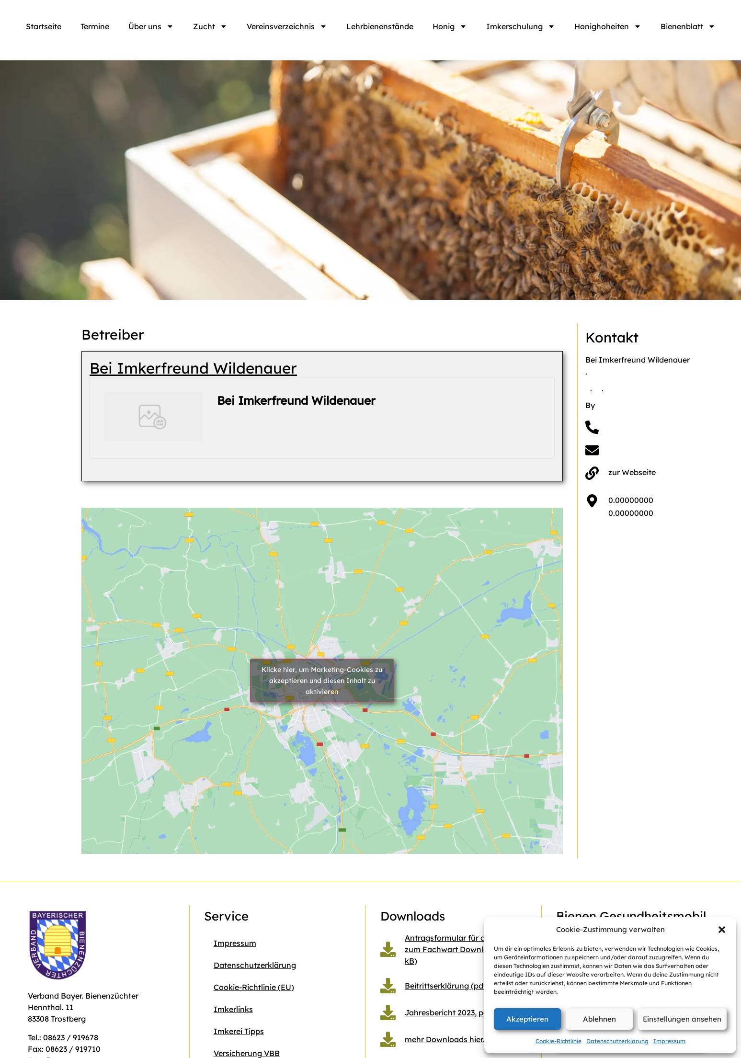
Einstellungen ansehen (682, 1019)
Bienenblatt (688, 26)
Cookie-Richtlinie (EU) (254, 987)
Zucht (210, 26)
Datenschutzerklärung (617, 1041)
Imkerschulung (520, 26)
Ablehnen (599, 1019)
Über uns (151, 26)
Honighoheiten (607, 26)
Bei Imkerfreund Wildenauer (193, 368)
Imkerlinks (233, 1009)
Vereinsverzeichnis (287, 26)
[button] (722, 929)
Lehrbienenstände (379, 26)
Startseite (43, 26)
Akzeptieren (527, 1019)
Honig (450, 26)
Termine (94, 26)
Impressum (669, 1041)
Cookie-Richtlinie (558, 1041)
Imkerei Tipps (239, 1031)
